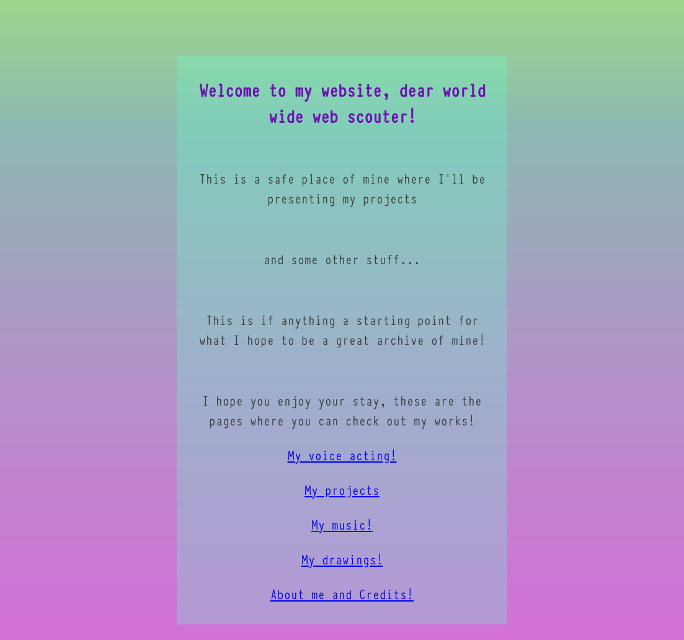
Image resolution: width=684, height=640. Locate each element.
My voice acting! (342, 462)
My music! (342, 531)
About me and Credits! (342, 601)
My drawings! (342, 566)
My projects (342, 497)
